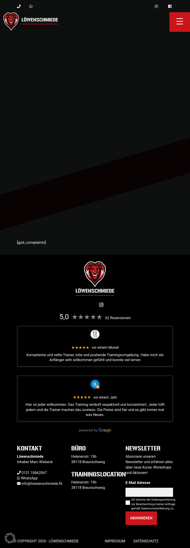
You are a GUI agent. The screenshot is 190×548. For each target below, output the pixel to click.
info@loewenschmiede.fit (41, 483)
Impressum (115, 541)
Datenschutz (146, 541)
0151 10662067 (34, 473)
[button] (10, 538)
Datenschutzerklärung (155, 508)
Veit (95, 342)
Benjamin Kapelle (95, 392)
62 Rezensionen (118, 318)
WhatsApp (29, 478)
